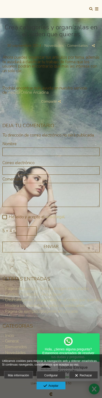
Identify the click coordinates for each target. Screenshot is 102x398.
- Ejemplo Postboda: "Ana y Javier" (33, 294)
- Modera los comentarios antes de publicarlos (43, 305)
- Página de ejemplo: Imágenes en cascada (40, 311)
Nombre (9, 144)
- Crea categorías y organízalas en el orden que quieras (50, 300)
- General (10, 341)
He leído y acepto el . (36, 217)
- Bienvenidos (14, 347)
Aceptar (51, 386)
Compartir (51, 101)
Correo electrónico (18, 163)
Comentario (12, 179)
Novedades (54, 45)
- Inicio (8, 335)
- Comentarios (77, 45)
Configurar (51, 375)
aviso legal (54, 217)
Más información (18, 375)
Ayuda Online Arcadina (28, 92)
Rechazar (83, 376)
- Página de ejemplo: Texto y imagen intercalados (45, 288)
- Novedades (14, 352)
